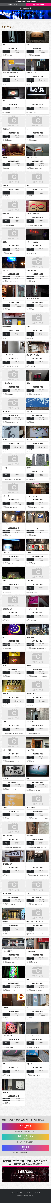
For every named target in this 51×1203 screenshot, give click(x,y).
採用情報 (25, 1148)
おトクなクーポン (25, 1137)
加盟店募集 (25, 1174)
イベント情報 (25, 1127)
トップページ (4, 19)
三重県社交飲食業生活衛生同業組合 (25, 1)
